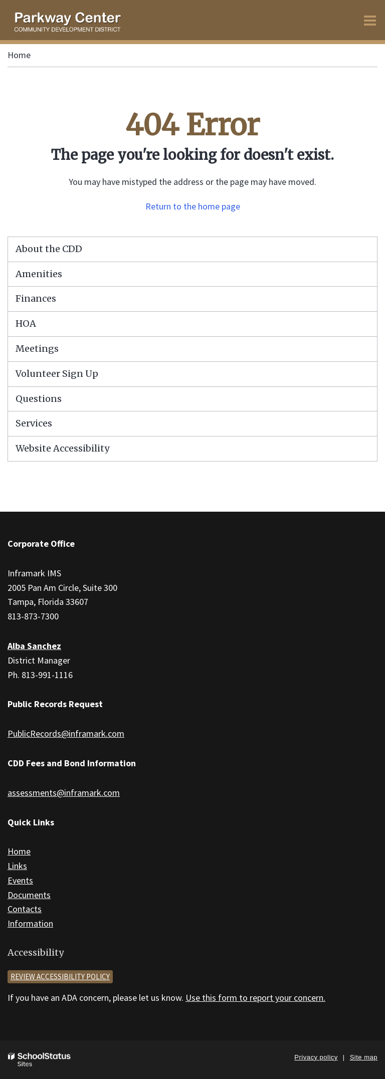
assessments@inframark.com (64, 792)
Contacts (25, 909)
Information (30, 923)
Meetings (37, 348)
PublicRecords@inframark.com (66, 733)
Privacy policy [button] (315, 1057)
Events (20, 880)
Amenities (39, 274)
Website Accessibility (62, 448)
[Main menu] (370, 20)
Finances (36, 298)
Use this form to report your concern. (255, 997)
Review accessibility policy (60, 976)
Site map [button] (363, 1057)
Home (19, 55)
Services (34, 423)
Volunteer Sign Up (57, 373)
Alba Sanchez (34, 646)
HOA (26, 323)
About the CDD (49, 249)
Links (17, 866)
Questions (39, 398)
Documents (29, 895)
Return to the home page (192, 206)
